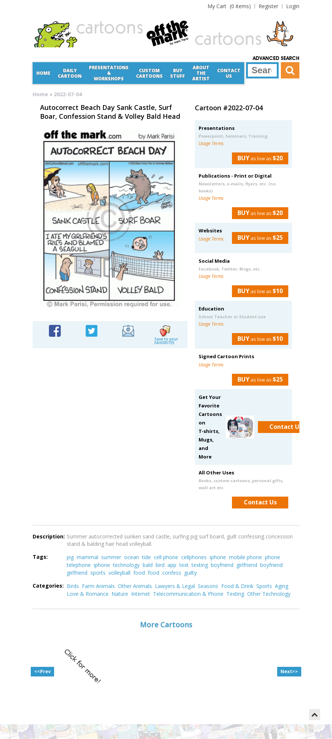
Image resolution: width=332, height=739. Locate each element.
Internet (140, 593)
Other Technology (268, 593)
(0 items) (229, 6)
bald (148, 564)
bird (160, 564)
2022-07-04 (68, 94)
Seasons (208, 585)
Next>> (289, 671)
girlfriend (246, 564)
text (184, 564)
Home (43, 73)
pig (70, 557)
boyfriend (222, 564)
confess (171, 572)
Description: (49, 536)
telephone (79, 564)
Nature (120, 593)
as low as (257, 158)
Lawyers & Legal (175, 585)
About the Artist (201, 73)
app (171, 564)
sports (98, 572)
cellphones (194, 557)
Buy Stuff (177, 73)
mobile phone (245, 557)
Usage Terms (211, 143)
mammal (87, 557)
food (139, 572)
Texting (235, 593)
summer (111, 557)
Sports (264, 585)
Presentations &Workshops (109, 73)
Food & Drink (237, 585)
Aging (281, 585)
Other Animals (135, 585)
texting (200, 564)
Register (268, 6)
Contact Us (228, 73)
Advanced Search (276, 58)
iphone (218, 557)
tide (146, 557)
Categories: (48, 585)
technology (126, 564)
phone (272, 557)
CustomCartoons (149, 73)
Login (292, 6)
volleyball (119, 572)
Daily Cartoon (70, 73)
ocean (131, 557)
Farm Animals (98, 585)
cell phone (166, 557)
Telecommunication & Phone (188, 593)
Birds (73, 585)
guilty (190, 572)
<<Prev (42, 671)
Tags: (40, 556)
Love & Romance (88, 593)
